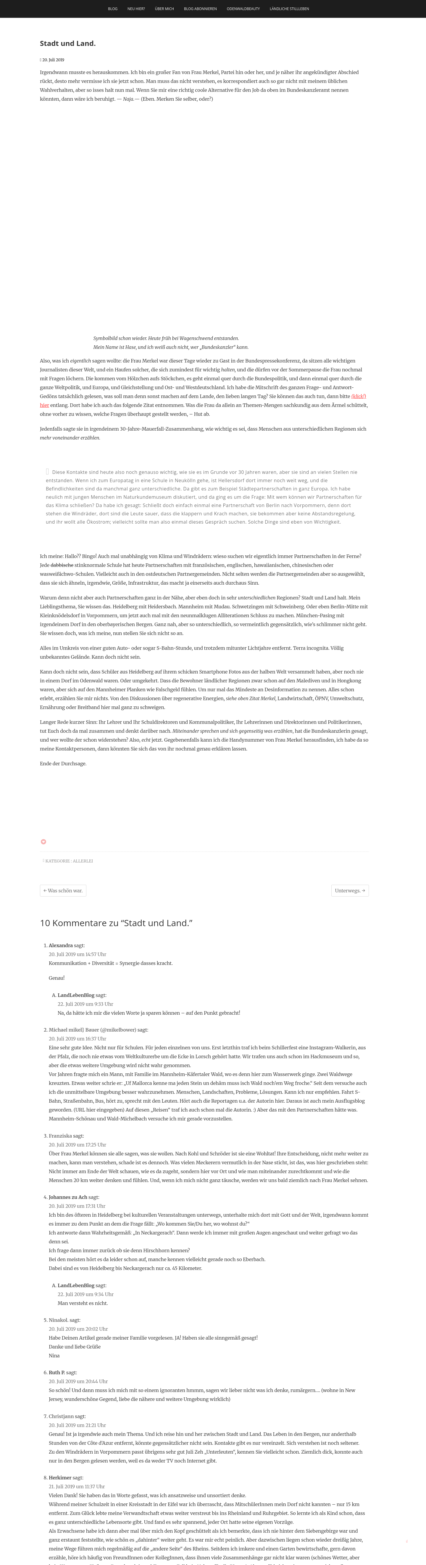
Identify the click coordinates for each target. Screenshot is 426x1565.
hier (44, 272)
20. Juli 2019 (52, 59)
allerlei (83, 727)
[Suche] (87, 1492)
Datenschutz (271, 1557)
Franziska (60, 1003)
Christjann (61, 1283)
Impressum (248, 1557)
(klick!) (358, 263)
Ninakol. (59, 1187)
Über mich (164, 8)
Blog (112, 8)
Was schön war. (63, 757)
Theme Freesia (222, 1557)
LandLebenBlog (170, 1557)
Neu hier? (136, 8)
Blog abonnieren (200, 8)
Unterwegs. (350, 757)
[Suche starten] (125, 1492)
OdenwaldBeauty (243, 8)
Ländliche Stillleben (289, 8)
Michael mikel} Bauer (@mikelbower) (92, 896)
